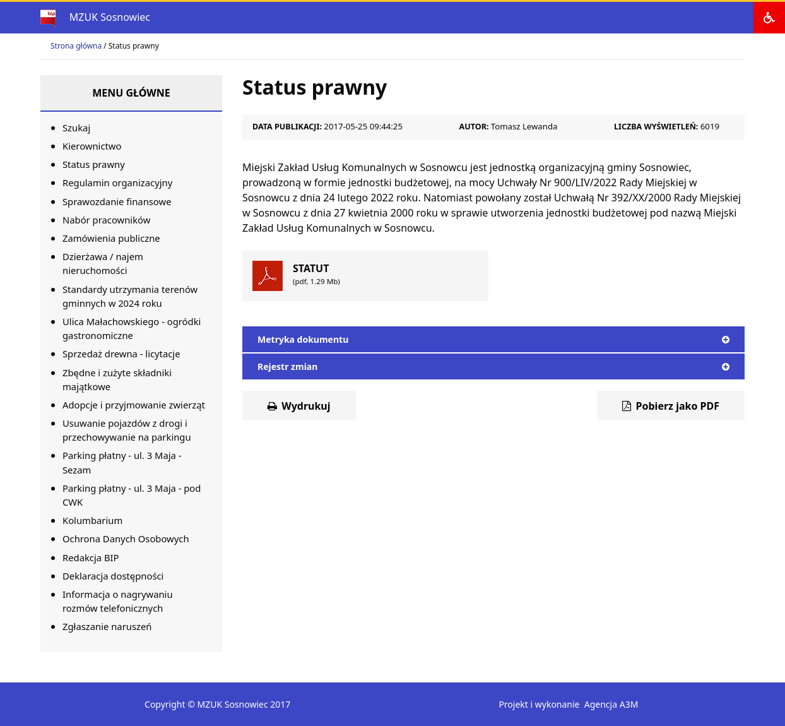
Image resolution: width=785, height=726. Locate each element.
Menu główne (131, 93)
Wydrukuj (299, 406)
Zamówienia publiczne (111, 238)
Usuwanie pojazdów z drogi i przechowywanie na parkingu (126, 430)
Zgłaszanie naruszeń (106, 626)
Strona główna (76, 45)
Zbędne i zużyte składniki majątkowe (117, 379)
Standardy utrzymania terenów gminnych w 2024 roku (130, 296)
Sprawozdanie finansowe (117, 201)
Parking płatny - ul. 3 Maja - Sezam (121, 462)
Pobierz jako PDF (670, 406)
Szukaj (76, 127)
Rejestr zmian (493, 366)
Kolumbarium (92, 520)
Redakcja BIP (90, 557)
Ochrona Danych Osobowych (125, 538)
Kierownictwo (91, 146)
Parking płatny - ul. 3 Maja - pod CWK (131, 495)
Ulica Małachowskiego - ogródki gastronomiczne (131, 328)
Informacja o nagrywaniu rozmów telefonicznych (117, 601)
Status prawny (93, 164)
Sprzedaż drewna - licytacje (121, 353)
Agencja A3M (611, 704)
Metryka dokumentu (493, 339)
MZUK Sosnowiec (109, 17)
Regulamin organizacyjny (117, 182)
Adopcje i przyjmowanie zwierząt (133, 404)
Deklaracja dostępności (112, 575)
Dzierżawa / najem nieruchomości (102, 263)
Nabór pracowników (106, 219)
